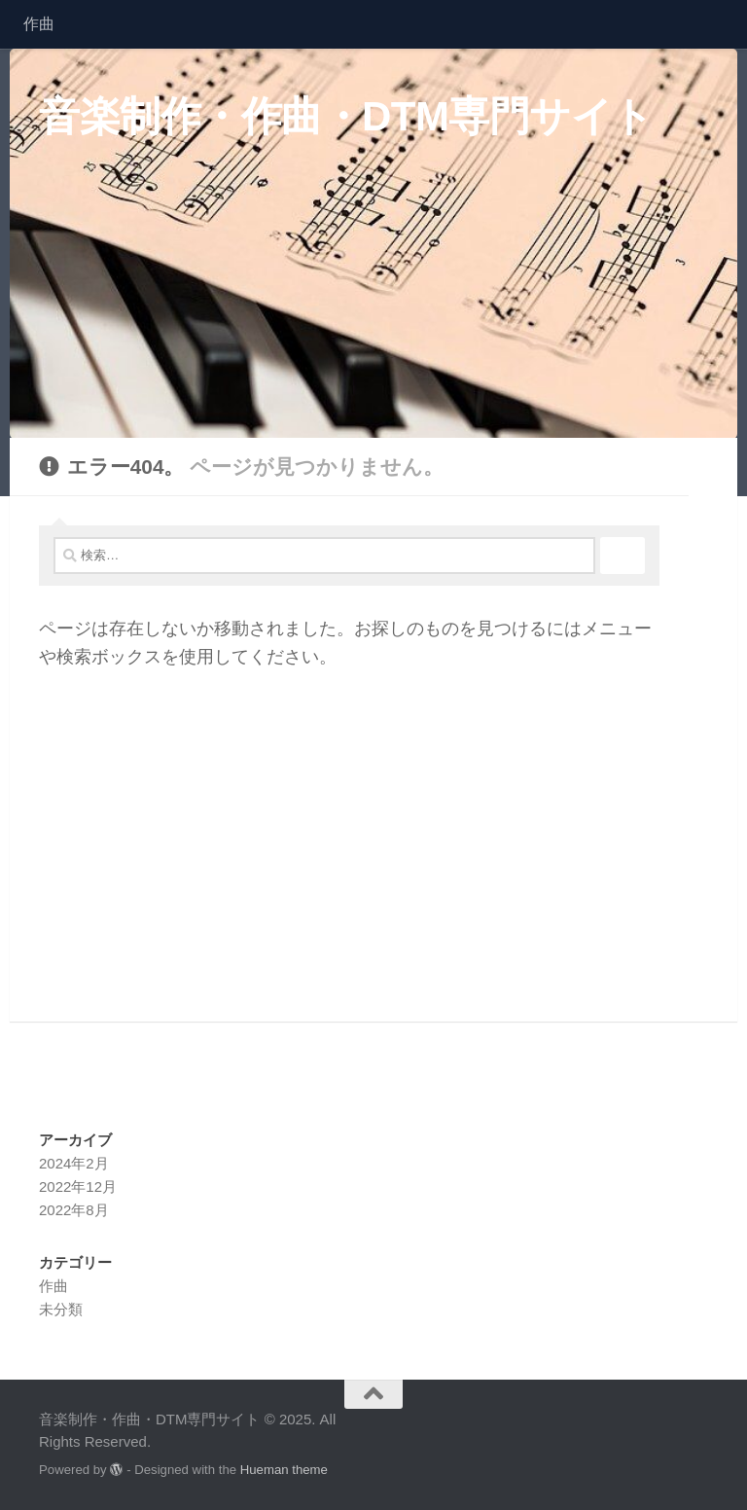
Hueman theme (284, 1469)
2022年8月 (74, 1210)
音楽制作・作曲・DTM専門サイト (346, 116)
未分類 (61, 1309)
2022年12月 (78, 1186)
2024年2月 (74, 1163)
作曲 (38, 24)
